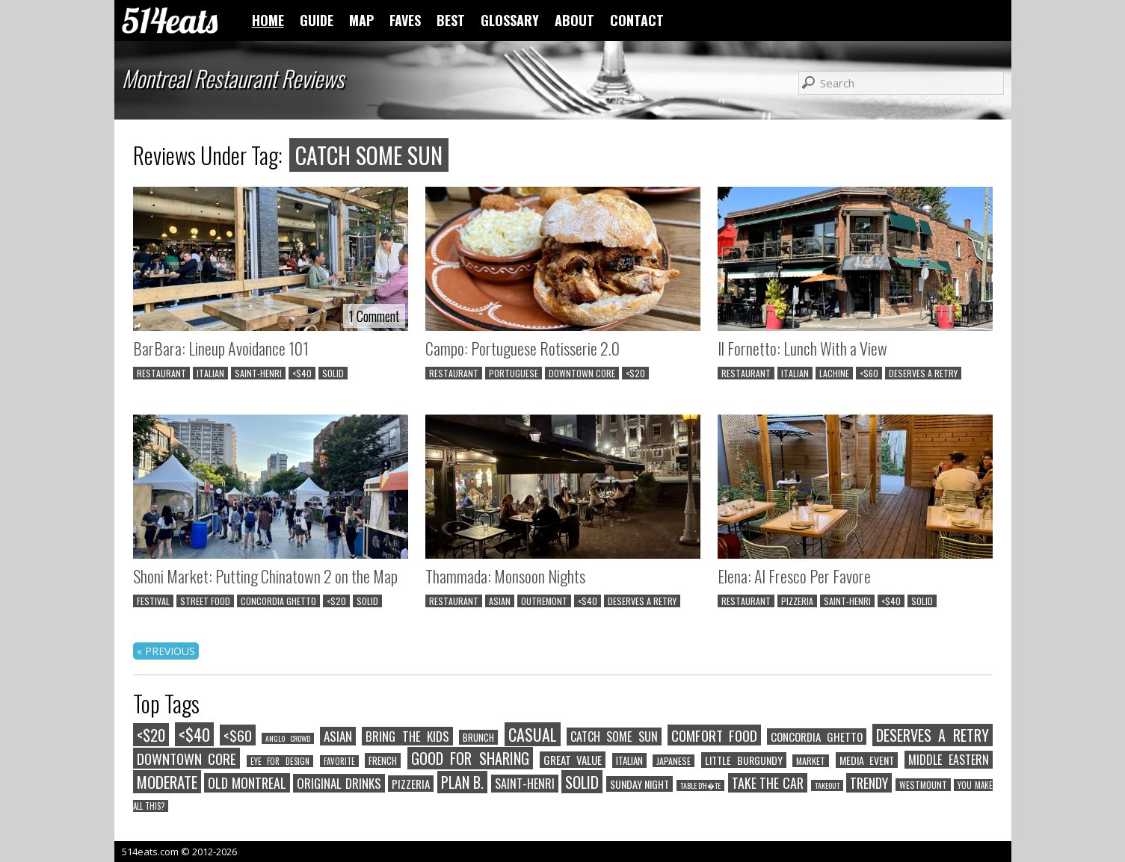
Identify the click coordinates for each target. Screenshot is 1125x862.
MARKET (810, 760)
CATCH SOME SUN (614, 736)
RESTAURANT (161, 373)
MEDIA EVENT (867, 760)
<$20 (635, 373)
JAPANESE (673, 760)
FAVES (405, 20)
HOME (268, 20)
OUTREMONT (544, 601)
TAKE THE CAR (768, 783)
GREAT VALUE (572, 759)
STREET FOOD (205, 601)
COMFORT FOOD (714, 735)
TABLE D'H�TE (700, 785)
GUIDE (316, 20)
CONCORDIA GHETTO (278, 601)
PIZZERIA (797, 601)
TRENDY (869, 783)
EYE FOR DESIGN (279, 761)
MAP (361, 20)
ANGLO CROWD (287, 738)
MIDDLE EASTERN (948, 760)
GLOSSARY (510, 20)
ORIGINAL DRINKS (339, 783)
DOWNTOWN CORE (582, 373)
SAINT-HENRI (258, 373)
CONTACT (637, 20)
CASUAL (532, 734)
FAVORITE (339, 761)
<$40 (302, 373)
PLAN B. (462, 782)
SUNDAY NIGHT (640, 784)
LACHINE (834, 373)
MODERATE (167, 781)
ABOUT (574, 20)
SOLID (333, 373)
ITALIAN (210, 373)
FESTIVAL (153, 601)
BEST (451, 20)
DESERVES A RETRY (923, 373)
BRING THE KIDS (407, 736)
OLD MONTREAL (247, 783)
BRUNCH (478, 737)
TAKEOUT (827, 785)
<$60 (869, 373)
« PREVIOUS (166, 651)
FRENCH (383, 760)
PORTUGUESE (513, 373)
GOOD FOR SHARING (470, 758)
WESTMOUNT (923, 784)
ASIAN (500, 601)
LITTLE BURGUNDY (744, 760)
